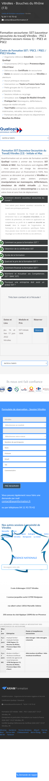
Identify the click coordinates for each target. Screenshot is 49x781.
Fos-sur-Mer (10, 732)
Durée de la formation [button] (15, 255)
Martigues (22, 534)
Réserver (38, 330)
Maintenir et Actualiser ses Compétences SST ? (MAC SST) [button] (24, 275)
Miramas (3, 730)
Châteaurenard (22, 732)
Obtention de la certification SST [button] (19, 248)
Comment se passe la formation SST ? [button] (21, 242)
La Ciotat (37, 537)
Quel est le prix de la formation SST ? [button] (21, 261)
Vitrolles (17, 537)
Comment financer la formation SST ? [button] (21, 267)
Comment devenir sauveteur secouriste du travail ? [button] (24, 199)
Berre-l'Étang (35, 732)
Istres (39, 534)
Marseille (5, 531)
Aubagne (31, 534)
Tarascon (10, 734)
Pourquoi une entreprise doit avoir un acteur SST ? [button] (24, 283)
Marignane (27, 537)
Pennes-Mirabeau (25, 730)
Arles (13, 534)
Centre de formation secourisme (13, 13)
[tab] (24, 199)
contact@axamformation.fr (16, 501)
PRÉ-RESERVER (12, 486)
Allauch (36, 730)
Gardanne (12, 730)
